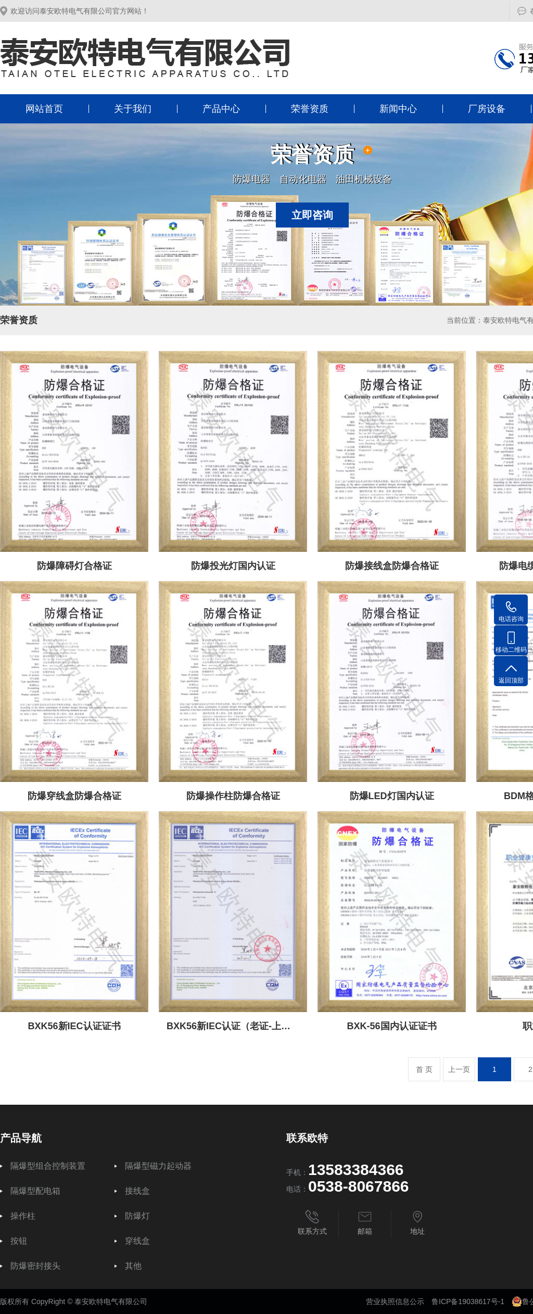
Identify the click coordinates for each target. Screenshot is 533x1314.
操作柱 (22, 1216)
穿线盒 (137, 1241)
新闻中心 (398, 109)
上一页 (459, 1069)
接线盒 (137, 1191)
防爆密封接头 (35, 1266)
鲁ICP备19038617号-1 (468, 1301)
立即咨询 (312, 215)
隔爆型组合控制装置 (47, 1166)
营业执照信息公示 (395, 1301)
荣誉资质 (309, 109)
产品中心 (221, 109)
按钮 (18, 1241)
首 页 (424, 1069)
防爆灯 (137, 1216)
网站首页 (44, 109)
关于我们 (132, 109)
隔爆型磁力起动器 (158, 1166)
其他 (133, 1266)
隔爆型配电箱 (35, 1191)
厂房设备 (486, 109)
